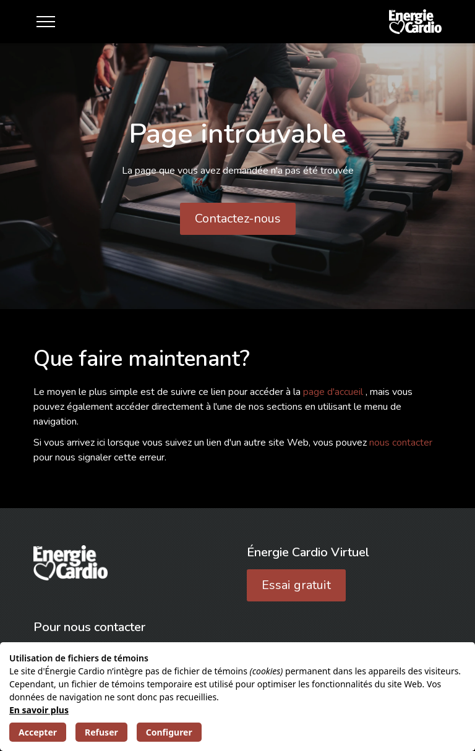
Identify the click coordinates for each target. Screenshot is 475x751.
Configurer (169, 732)
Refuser (101, 732)
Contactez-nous (238, 218)
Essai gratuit (296, 585)
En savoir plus (39, 710)
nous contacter (400, 442)
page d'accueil (334, 392)
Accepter (38, 732)
